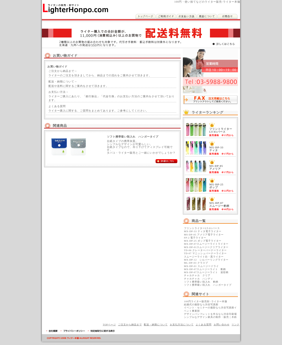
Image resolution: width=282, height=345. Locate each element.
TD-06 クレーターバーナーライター (205, 250)
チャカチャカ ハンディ (198, 278)
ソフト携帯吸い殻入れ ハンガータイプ (208, 284)
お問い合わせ (222, 324)
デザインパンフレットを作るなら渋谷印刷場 (210, 314)
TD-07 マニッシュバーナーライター (205, 253)
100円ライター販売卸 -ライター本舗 (205, 301)
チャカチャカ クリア (197, 275)
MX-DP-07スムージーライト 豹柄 (205, 269)
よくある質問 (57, 106)
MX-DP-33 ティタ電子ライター (202, 231)
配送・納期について (156, 324)
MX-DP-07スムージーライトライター (206, 243)
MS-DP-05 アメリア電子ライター (204, 234)
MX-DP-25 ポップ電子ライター (202, 240)
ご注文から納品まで (130, 324)
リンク (235, 324)
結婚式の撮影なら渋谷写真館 (201, 304)
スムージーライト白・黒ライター (204, 256)
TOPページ (109, 324)
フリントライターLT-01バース (202, 228)
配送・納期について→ (62, 81)
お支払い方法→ (58, 91)
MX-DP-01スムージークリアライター (206, 247)
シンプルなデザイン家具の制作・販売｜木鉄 (210, 317)
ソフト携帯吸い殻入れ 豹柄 (201, 281)
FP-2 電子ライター (195, 237)
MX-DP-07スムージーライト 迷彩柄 (206, 272)
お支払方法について (182, 324)
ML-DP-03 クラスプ (196, 262)
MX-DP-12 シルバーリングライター (206, 259)
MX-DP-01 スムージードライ (201, 266)
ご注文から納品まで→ (62, 71)
